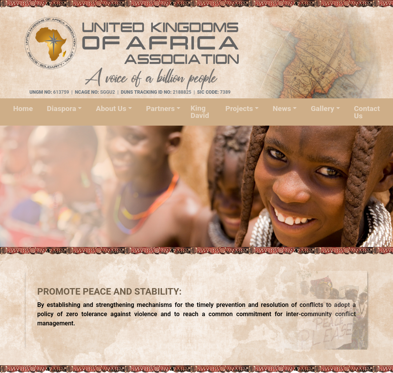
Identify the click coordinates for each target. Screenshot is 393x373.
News (282, 108)
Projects (239, 108)
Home (23, 108)
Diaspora (61, 108)
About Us (111, 108)
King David (199, 112)
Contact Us (367, 112)
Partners (160, 108)
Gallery (322, 108)
